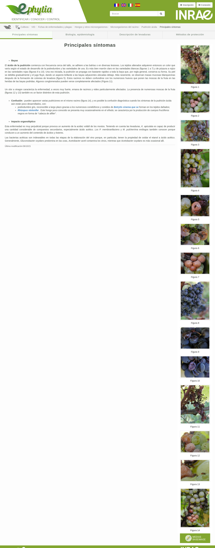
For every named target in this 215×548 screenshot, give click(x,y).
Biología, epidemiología (80, 34)
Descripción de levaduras (135, 34)
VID (33, 27)
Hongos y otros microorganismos (91, 27)
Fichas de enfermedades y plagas (55, 27)
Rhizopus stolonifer (28, 110)
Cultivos (22, 27)
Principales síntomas (170, 27)
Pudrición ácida (149, 27)
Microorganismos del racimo (124, 27)
